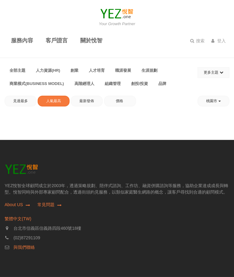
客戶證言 (57, 40)
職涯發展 (123, 70)
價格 (120, 101)
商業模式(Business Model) (36, 83)
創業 (74, 70)
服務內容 (22, 40)
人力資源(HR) (48, 70)
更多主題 (213, 72)
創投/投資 (139, 83)
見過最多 (20, 101)
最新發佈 (86, 101)
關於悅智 (91, 40)
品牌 (162, 83)
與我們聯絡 (24, 247)
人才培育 (97, 70)
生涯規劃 (149, 70)
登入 (218, 40)
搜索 (197, 40)
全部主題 (17, 70)
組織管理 (113, 83)
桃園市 (213, 101)
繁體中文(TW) (18, 218)
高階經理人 (84, 83)
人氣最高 (53, 101)
